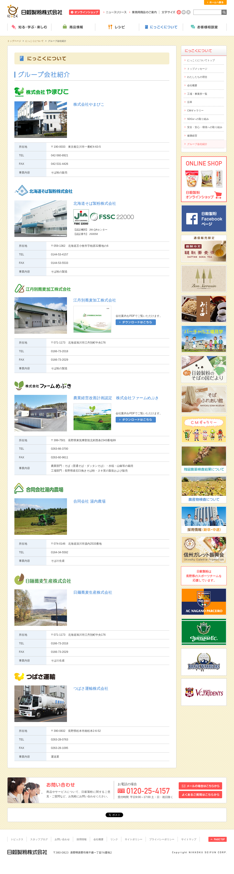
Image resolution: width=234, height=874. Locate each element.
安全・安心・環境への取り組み (204, 127)
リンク (114, 839)
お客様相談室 (205, 27)
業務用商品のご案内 (143, 12)
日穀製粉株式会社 (34, 11)
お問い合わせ (62, 839)
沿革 (189, 102)
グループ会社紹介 (197, 144)
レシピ (117, 27)
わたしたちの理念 (197, 77)
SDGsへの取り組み (198, 119)
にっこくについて (161, 27)
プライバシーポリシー (161, 839)
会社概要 (192, 85)
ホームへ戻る (215, 2)
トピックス (17, 839)
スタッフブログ (39, 839)
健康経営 (192, 135)
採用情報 (82, 839)
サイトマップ (188, 839)
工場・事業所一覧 (197, 93)
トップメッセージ (197, 68)
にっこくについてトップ (201, 60)
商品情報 (73, 27)
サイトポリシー (133, 839)
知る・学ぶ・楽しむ (29, 27)
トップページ (14, 41)
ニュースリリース (115, 12)
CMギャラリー (195, 110)
